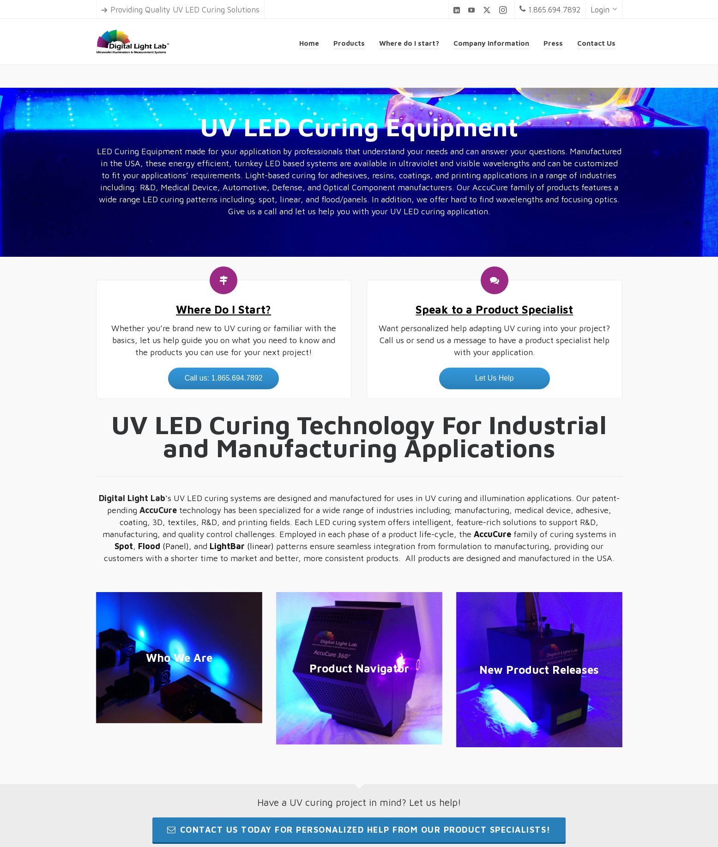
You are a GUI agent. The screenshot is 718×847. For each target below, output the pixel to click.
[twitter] (488, 10)
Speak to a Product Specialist (494, 309)
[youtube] (472, 10)
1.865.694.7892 (550, 9)
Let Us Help (494, 378)
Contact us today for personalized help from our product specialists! (359, 830)
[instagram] (504, 10)
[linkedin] (458, 10)
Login (604, 9)
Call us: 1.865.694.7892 (224, 378)
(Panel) (163, 546)
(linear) (242, 546)
